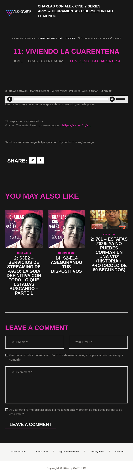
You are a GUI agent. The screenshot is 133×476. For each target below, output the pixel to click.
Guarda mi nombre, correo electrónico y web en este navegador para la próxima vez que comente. (66, 358)
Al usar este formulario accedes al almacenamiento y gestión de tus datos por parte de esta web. (65, 412)
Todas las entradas (45, 61)
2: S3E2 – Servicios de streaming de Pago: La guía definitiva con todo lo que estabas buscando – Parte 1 (24, 275)
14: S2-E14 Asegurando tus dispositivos (66, 264)
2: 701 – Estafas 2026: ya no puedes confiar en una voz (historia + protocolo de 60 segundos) (109, 254)
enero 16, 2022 (24, 253)
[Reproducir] (9, 99)
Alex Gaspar (99, 38)
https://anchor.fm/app (76, 125)
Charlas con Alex (23, 38)
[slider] (61, 99)
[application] (66, 99)
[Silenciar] (112, 99)
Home (18, 61)
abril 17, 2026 (109, 234)
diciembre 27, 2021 (66, 253)
